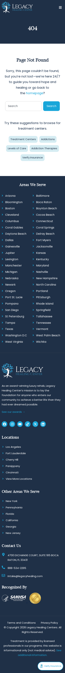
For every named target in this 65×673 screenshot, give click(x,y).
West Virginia (14, 342)
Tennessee (43, 323)
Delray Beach (45, 234)
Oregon (10, 291)
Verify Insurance (32, 157)
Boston (10, 208)
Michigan (11, 272)
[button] (60, 7)
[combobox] (23, 106)
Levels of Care (17, 148)
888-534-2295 (17, 568)
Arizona (10, 196)
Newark (10, 285)
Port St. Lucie (14, 297)
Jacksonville (44, 246)
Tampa (10, 323)
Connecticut (44, 221)
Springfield (43, 310)
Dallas (9, 240)
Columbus (12, 221)
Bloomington (14, 202)
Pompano (12, 304)
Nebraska (11, 278)
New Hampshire (47, 278)
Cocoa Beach (45, 215)
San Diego (12, 310)
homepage (34, 93)
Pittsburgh (43, 297)
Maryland (42, 265)
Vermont (42, 329)
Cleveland (12, 215)
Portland (42, 291)
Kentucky (42, 259)
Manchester (13, 265)
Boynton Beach (46, 208)
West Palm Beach (48, 335)
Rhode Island (44, 304)
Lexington (11, 259)
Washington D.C (16, 335)
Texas (9, 329)
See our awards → (13, 412)
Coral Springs (45, 228)
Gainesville (12, 246)
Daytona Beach (15, 234)
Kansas (41, 253)
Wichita (41, 342)
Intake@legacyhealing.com (25, 576)
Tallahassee (44, 316)
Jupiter (10, 253)
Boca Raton (44, 202)
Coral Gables (14, 228)
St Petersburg (14, 316)
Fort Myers (43, 240)
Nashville (42, 272)
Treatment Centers (23, 139)
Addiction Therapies (44, 148)
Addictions (48, 139)
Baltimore (42, 196)
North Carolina (46, 285)
